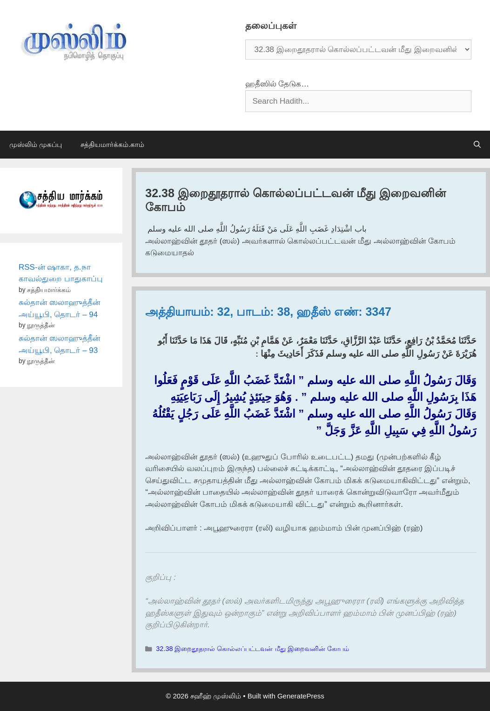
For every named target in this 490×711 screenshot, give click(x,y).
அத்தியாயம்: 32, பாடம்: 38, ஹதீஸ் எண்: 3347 (268, 311)
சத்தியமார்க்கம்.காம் (112, 144)
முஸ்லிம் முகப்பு (35, 144)
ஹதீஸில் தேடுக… (277, 84)
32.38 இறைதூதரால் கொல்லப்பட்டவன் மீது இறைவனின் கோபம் (252, 648)
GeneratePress (300, 696)
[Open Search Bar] (477, 145)
